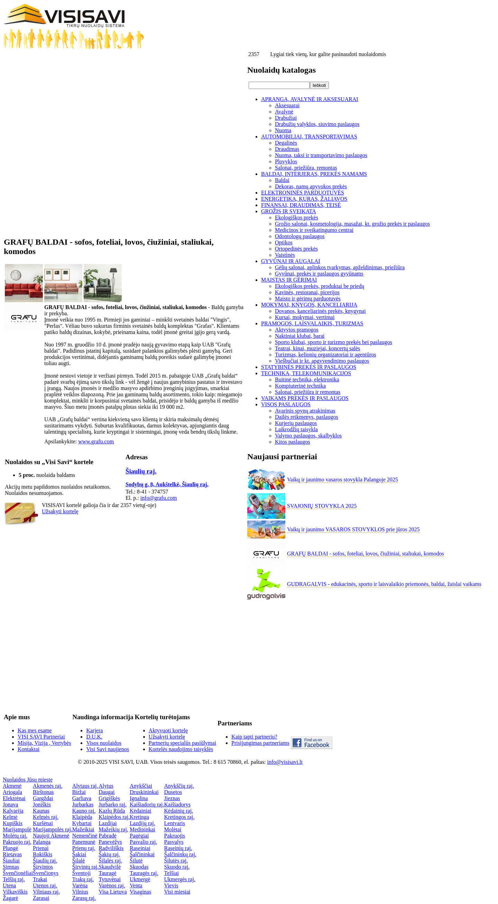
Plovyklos (286, 161)
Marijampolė (17, 829)
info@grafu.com (158, 498)
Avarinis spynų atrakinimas (305, 411)
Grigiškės (109, 798)
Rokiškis (42, 854)
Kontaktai (28, 749)
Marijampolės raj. (52, 829)
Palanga (41, 842)
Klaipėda (82, 817)
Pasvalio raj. (143, 842)
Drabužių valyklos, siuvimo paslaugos (317, 124)
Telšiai (171, 873)
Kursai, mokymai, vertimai (304, 317)
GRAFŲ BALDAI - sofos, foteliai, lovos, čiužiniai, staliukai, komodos (365, 554)
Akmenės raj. (47, 786)
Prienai (40, 848)
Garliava (81, 798)
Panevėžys (110, 842)
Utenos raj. (45, 885)
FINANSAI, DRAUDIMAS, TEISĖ (301, 205)
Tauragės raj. (144, 873)
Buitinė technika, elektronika (307, 379)
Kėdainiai (140, 811)
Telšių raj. (14, 879)
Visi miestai (177, 892)
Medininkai (142, 829)
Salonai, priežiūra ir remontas (307, 392)
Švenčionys (45, 873)
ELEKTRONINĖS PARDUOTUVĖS (302, 193)
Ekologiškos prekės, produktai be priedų (319, 286)
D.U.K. (94, 737)
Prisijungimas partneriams (260, 743)
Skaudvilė (110, 867)
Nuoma (283, 130)
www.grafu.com (96, 441)
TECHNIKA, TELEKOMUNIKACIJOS (306, 373)
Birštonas (43, 792)
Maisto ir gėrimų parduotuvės (308, 298)
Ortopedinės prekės (296, 249)
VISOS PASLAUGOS (286, 404)
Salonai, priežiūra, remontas (306, 168)
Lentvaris (174, 823)
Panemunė (83, 842)
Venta (136, 885)
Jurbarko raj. (113, 804)
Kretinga (139, 817)
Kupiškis (12, 823)
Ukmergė (140, 879)
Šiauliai (11, 861)
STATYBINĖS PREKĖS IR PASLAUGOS (308, 367)
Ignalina (139, 798)
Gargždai (43, 798)
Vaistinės (285, 255)
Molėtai (173, 829)
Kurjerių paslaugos (296, 423)
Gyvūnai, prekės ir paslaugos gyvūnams (319, 274)
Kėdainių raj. (178, 811)
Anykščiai (141, 786)
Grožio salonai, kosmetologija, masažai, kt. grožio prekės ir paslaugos (352, 224)
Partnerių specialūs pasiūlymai (182, 743)
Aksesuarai (287, 105)
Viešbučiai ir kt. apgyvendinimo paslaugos (322, 361)
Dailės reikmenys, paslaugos (306, 417)
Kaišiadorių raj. (147, 804)
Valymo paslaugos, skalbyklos (308, 436)
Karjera (94, 730)
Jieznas (172, 798)
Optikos (284, 242)
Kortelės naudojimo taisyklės (181, 749)
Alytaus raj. (85, 786)
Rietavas (12, 854)
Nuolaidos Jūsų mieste (28, 780)
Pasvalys (174, 842)
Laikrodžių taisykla (296, 429)
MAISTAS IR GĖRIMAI (289, 280)
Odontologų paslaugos (300, 236)
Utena (9, 885)
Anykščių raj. (179, 786)
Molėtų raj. (15, 836)
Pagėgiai (139, 836)
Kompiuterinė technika (300, 386)
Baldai (282, 180)
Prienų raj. (83, 848)
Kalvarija (13, 811)
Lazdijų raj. (142, 823)
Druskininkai (144, 792)
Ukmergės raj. (179, 879)
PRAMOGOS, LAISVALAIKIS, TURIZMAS (312, 323)
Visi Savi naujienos (107, 749)
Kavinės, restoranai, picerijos (307, 292)
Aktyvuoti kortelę (168, 730)
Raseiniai (140, 848)
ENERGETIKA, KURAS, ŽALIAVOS (304, 199)
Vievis (171, 885)
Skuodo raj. (177, 867)
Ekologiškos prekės (296, 217)
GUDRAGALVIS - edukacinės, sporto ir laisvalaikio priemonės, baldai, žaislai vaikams (384, 584)
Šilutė (136, 861)
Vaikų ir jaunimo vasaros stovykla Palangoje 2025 (342, 479)
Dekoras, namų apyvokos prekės (311, 186)
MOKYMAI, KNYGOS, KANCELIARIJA (309, 305)
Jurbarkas (82, 804)
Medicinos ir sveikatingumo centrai (314, 230)
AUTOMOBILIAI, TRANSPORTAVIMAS (309, 136)
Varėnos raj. (112, 885)
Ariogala (12, 792)
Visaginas (140, 892)
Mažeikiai (83, 829)
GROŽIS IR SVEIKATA (288, 211)
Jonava (10, 804)
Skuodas (139, 867)
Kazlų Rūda (112, 811)
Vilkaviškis (15, 892)
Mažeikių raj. (113, 829)
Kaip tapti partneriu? (254, 737)
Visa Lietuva (113, 892)
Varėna (79, 885)
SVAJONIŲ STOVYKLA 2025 (322, 506)
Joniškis (42, 804)
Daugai (106, 792)
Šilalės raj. (110, 861)
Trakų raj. (83, 879)
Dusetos (173, 792)
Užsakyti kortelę (60, 511)
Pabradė (108, 836)
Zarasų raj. (84, 898)
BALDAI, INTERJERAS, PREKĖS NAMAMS (314, 174)
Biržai (79, 792)
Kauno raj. (84, 811)
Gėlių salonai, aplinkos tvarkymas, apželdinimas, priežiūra (340, 267)
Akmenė (12, 786)
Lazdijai (108, 823)
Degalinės (286, 143)
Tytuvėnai (110, 879)
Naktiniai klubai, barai (300, 336)
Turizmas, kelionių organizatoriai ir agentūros (325, 355)
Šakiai (79, 854)
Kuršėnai (43, 823)
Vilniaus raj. (46, 892)
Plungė (10, 848)
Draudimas (287, 149)
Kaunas (41, 811)
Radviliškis (111, 848)
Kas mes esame (35, 730)
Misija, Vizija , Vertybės (44, 743)
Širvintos (43, 867)
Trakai (40, 879)
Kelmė (10, 817)
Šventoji (81, 873)
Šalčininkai (142, 854)
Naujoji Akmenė (51, 836)
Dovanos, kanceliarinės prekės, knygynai (320, 311)
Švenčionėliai (18, 873)
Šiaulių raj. (141, 471)
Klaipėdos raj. (114, 817)
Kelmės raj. (45, 817)
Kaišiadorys (177, 804)
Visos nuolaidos (103, 743)
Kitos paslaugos (292, 442)
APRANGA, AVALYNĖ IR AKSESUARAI (309, 99)
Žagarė (10, 898)
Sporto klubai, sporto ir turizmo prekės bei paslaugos (333, 342)
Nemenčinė (85, 836)
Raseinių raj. (178, 848)
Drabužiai (286, 118)
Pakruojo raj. (17, 842)
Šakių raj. (109, 854)
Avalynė (284, 112)
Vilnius (80, 892)
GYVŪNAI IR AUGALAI (290, 261)
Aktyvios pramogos (297, 330)
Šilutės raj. (176, 861)
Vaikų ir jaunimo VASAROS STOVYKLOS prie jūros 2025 (353, 529)
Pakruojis (174, 836)
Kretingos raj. (179, 817)
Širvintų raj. (85, 867)
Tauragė (107, 873)
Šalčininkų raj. (180, 854)
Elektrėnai (14, 798)
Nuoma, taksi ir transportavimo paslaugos (321, 155)
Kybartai (82, 823)
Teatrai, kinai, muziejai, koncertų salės (317, 348)
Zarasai (41, 898)
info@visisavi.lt (285, 762)
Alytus (106, 786)
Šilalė (78, 861)
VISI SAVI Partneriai (41, 737)
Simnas (11, 867)
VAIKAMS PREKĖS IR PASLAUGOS (305, 398)
